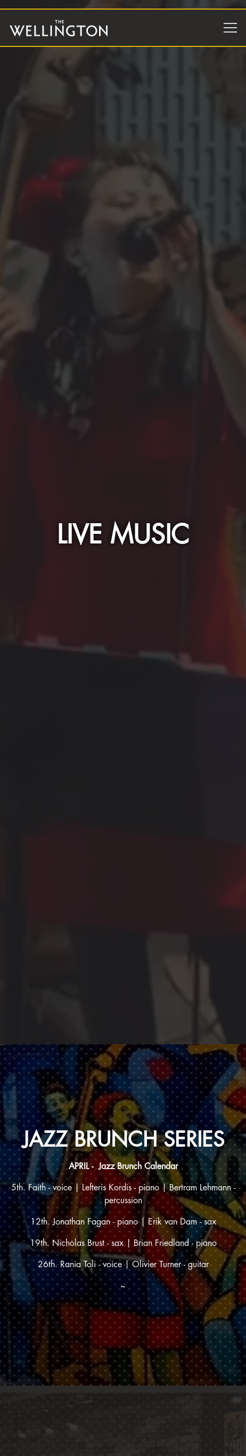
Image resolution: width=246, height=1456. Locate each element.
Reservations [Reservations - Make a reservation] (123, 1444)
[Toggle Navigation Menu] (230, 28)
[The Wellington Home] (58, 28)
